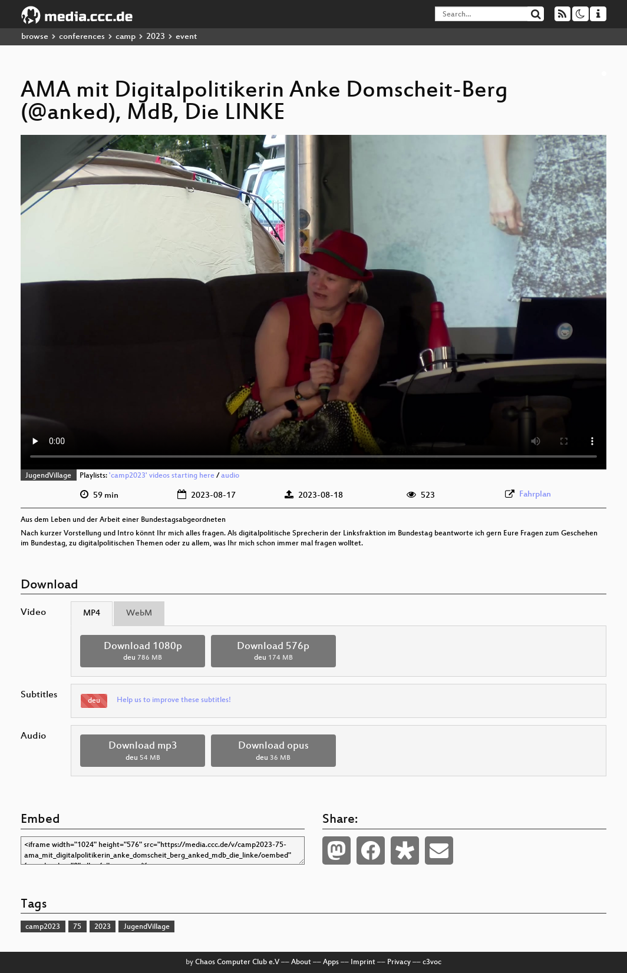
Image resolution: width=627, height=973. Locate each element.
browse (34, 37)
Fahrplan (535, 494)
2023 (155, 37)
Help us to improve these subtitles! (174, 700)
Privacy (399, 962)
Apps (331, 962)
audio (230, 476)
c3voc (432, 962)
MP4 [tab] (91, 613)
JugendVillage (48, 476)
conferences (82, 37)
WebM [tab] (139, 613)
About (301, 962)
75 (77, 927)
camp (126, 37)
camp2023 (42, 927)
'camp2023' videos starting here (161, 476)
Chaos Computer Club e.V (237, 962)
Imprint (363, 962)
